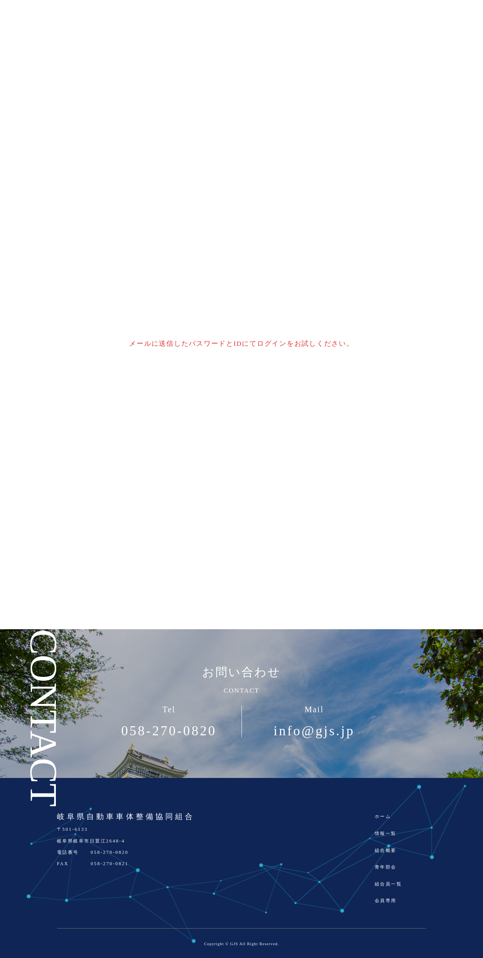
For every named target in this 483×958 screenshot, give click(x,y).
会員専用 (386, 900)
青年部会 (386, 867)
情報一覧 (386, 833)
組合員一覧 (388, 884)
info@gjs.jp (314, 731)
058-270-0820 (168, 731)
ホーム (383, 816)
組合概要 (386, 850)
